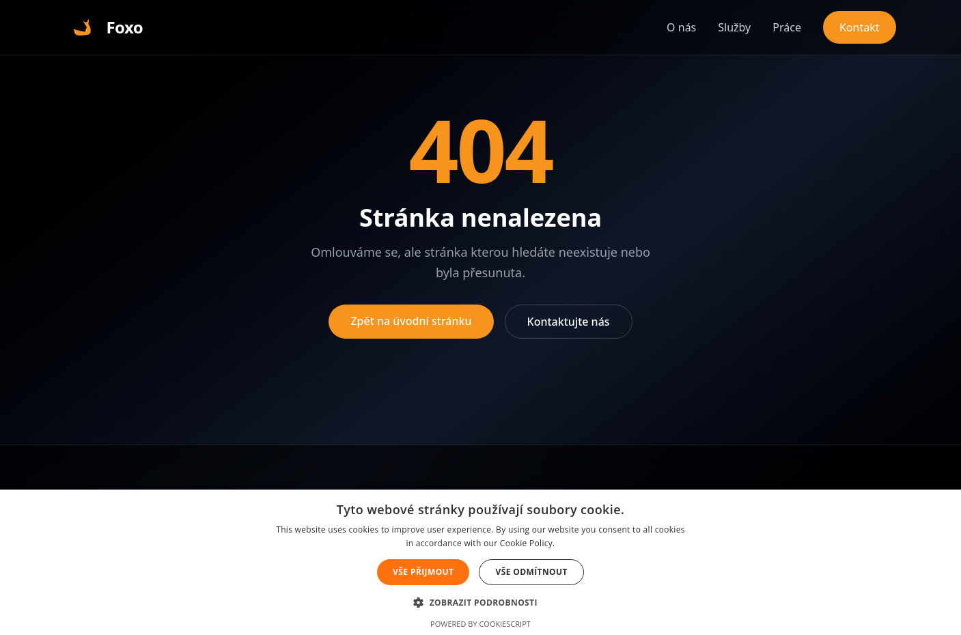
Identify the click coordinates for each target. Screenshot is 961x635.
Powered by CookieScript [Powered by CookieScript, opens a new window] (480, 624)
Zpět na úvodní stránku (410, 320)
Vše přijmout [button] (423, 572)
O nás (681, 27)
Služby (734, 27)
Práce (786, 27)
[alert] (480, 562)
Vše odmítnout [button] (531, 572)
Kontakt (859, 27)
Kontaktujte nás (568, 321)
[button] (480, 602)
